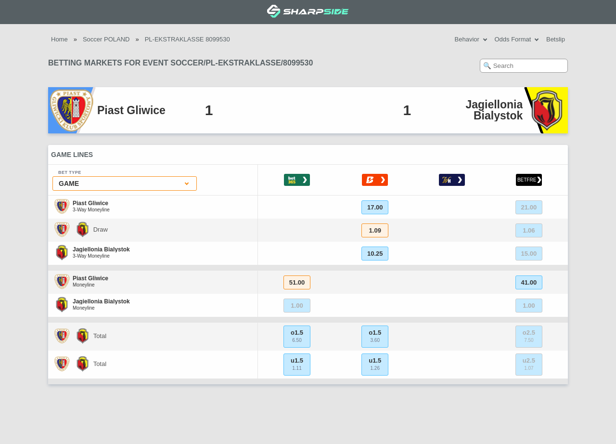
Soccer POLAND (106, 39)
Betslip (555, 39)
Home (59, 39)
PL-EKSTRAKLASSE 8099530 (187, 39)
